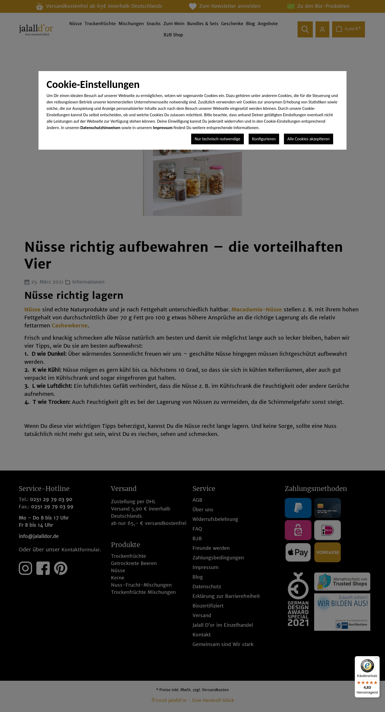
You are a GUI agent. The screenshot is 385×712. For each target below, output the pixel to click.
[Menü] (376, 659)
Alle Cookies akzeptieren (308, 138)
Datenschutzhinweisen (100, 127)
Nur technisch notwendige (217, 138)
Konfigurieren (264, 138)
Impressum (163, 127)
